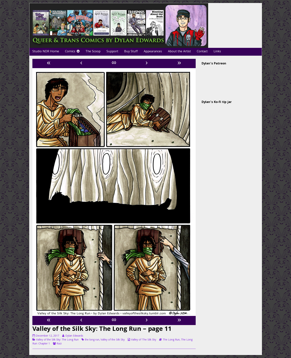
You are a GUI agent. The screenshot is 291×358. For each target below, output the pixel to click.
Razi (59, 344)
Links (217, 51)
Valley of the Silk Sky (113, 340)
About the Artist (179, 51)
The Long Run (171, 340)
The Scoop (93, 51)
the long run (92, 340)
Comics (70, 51)
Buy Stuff (131, 51)
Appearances (153, 51)
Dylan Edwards (74, 336)
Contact (202, 51)
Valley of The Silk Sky (143, 340)
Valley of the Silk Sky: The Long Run (57, 340)
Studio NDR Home (45, 51)
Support (112, 51)
